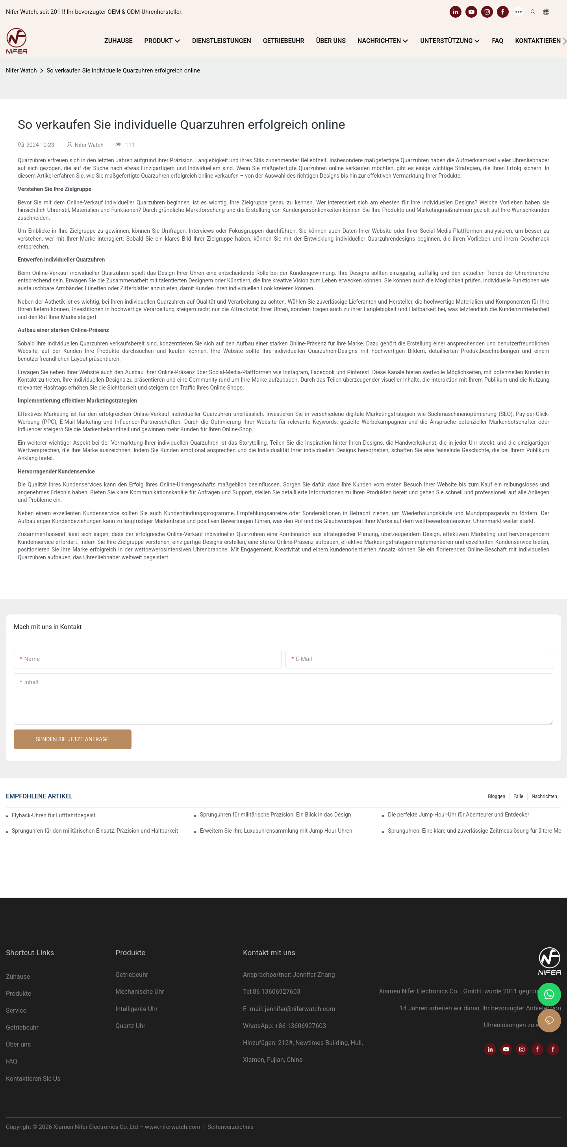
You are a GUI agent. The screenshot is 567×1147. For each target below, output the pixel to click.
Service (17, 1010)
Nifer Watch (21, 70)
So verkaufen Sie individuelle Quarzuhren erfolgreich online (123, 70)
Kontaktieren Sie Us (33, 1078)
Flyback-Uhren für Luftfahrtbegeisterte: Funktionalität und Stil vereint (53, 815)
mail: (257, 1009)
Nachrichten (544, 796)
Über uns (18, 1044)
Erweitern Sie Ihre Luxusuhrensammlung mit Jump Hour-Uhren (276, 831)
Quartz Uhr (130, 1026)
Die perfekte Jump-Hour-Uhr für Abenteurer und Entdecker (458, 814)
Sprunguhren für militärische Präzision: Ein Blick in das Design (275, 814)
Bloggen (496, 796)
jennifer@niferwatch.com (300, 1009)
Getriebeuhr (23, 1027)
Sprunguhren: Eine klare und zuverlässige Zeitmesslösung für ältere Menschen (474, 831)
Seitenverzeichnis (230, 1126)
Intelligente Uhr (136, 1009)
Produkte (18, 993)
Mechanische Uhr (139, 991)
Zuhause (18, 976)
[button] (565, 41)
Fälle (518, 796)
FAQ (11, 1061)
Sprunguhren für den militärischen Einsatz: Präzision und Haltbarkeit (95, 831)
